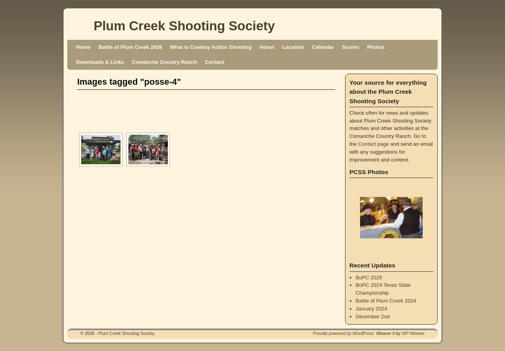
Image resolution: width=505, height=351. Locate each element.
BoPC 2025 (369, 277)
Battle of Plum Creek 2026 (130, 47)
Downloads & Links (100, 62)
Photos (376, 47)
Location (293, 47)
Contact (214, 62)
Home (83, 47)
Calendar (323, 47)
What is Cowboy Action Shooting (211, 47)
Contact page (373, 144)
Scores (350, 47)
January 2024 (371, 309)
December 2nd (373, 316)
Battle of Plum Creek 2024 (386, 301)
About (266, 47)
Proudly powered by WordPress (343, 333)
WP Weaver (413, 333)
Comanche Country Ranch (164, 62)
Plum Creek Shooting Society (184, 26)
